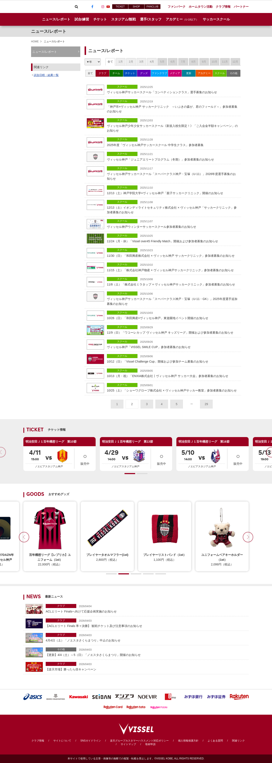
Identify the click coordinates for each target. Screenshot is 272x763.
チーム (116, 73)
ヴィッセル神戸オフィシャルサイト (47, 6)
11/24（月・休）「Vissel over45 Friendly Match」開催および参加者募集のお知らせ (173, 238)
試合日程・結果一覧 (46, 75)
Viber (81, 6)
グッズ (144, 73)
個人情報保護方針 (188, 740)
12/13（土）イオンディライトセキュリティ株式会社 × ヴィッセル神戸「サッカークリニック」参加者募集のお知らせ (173, 207)
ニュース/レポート (56, 19)
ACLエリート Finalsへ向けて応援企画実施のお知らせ (146, 608)
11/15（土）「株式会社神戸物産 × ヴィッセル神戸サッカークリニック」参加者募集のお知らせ (173, 267)
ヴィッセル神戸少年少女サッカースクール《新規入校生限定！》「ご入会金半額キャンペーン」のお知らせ (173, 125)
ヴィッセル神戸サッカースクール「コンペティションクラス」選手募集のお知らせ (173, 89)
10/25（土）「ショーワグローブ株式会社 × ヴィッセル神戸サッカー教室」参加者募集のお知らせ (173, 387)
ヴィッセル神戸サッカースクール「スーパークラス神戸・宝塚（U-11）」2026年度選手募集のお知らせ (173, 173)
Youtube (108, 6)
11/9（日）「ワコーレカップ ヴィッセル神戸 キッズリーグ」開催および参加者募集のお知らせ (173, 329)
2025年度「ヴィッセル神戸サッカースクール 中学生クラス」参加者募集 (173, 141)
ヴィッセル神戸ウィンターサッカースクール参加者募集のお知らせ (173, 223)
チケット (130, 73)
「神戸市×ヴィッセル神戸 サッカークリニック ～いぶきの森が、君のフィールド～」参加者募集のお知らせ (173, 106)
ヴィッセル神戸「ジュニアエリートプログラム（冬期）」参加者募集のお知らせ (173, 156)
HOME (35, 41)
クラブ (102, 73)
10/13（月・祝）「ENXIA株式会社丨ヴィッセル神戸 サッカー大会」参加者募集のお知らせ (173, 373)
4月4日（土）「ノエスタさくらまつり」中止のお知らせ (146, 637)
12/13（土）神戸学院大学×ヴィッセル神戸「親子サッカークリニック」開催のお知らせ (173, 190)
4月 (152, 61)
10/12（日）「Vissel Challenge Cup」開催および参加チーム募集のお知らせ (173, 358)
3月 (141, 61)
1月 (120, 61)
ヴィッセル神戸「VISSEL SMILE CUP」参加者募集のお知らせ (173, 344)
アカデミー (204, 73)
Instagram (102, 6)
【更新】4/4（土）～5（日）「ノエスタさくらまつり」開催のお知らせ (146, 652)
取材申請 (150, 744)
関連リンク (238, 740)
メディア (175, 73)
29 (206, 404)
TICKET (120, 6)
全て (110, 61)
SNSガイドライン (90, 740)
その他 (233, 73)
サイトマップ (128, 744)
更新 (188, 73)
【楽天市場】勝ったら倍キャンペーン (146, 666)
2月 (131, 61)
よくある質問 (215, 740)
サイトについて (62, 740)
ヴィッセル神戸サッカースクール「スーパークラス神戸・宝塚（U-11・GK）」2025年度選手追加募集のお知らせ (173, 298)
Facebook (92, 6)
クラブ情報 (37, 740)
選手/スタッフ (150, 19)
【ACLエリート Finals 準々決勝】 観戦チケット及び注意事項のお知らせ (146, 623)
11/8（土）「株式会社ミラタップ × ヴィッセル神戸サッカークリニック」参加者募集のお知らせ (173, 281)
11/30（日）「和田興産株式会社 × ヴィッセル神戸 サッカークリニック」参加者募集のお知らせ (173, 252)
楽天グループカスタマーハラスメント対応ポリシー (139, 740)
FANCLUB (152, 6)
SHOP (136, 6)
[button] (130, 473)
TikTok (97, 6)
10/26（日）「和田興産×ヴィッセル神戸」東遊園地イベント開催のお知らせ (173, 315)
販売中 (85, 458)
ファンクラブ (159, 73)
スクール (220, 73)
